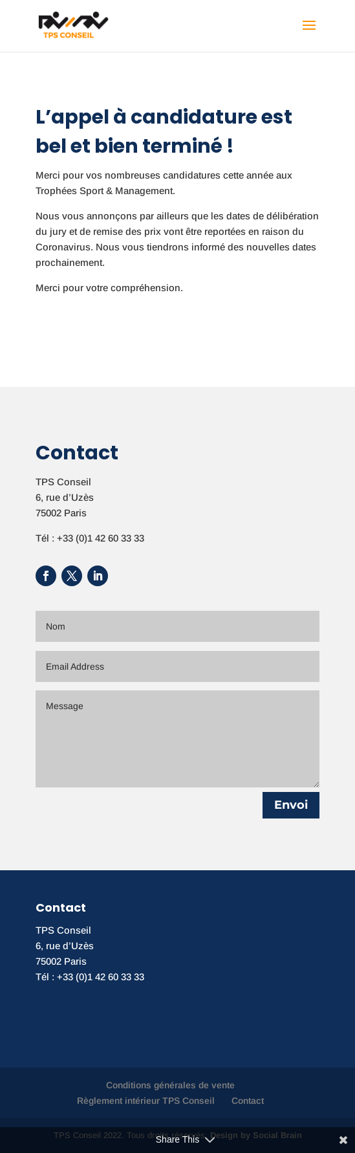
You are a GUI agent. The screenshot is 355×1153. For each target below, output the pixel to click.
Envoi (291, 805)
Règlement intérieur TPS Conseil (146, 1100)
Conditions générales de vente (170, 1085)
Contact (247, 1100)
